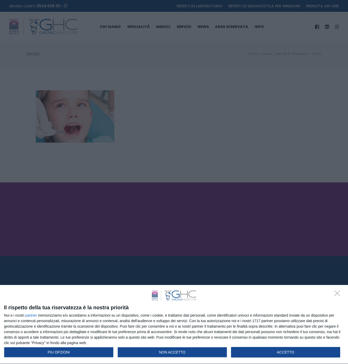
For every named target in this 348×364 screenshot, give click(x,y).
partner (31, 315)
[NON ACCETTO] (338, 294)
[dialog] (174, 324)
